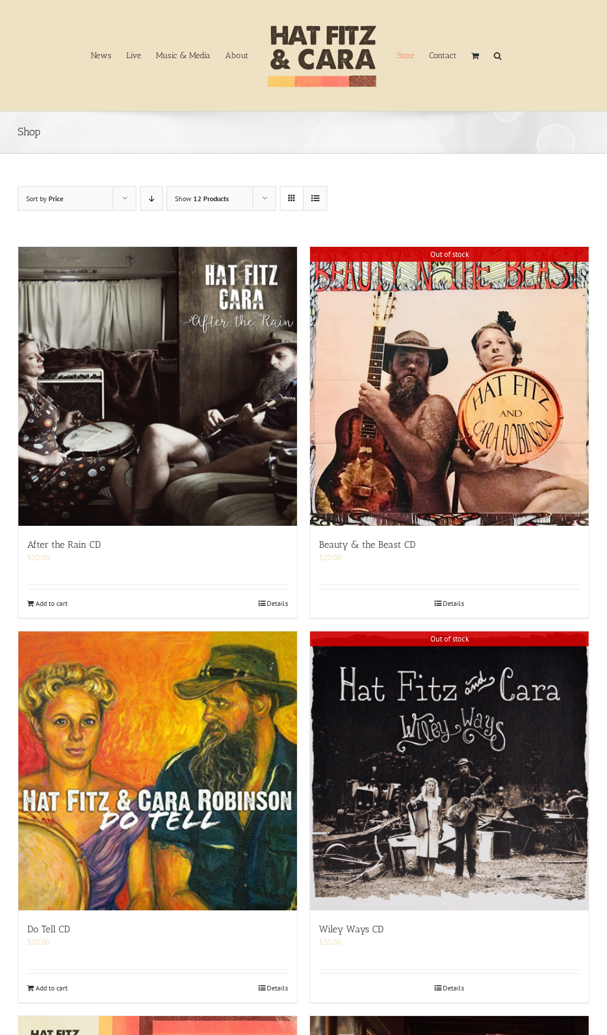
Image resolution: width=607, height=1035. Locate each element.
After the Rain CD (64, 544)
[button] (497, 56)
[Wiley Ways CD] (449, 770)
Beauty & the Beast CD (367, 544)
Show (202, 198)
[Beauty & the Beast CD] (449, 386)
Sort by (44, 198)
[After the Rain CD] (157, 386)
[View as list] (315, 198)
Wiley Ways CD (351, 929)
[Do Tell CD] (157, 770)
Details (277, 603)
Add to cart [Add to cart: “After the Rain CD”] (52, 603)
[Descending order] (151, 198)
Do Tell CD (48, 929)
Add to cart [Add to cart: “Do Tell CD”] (52, 987)
